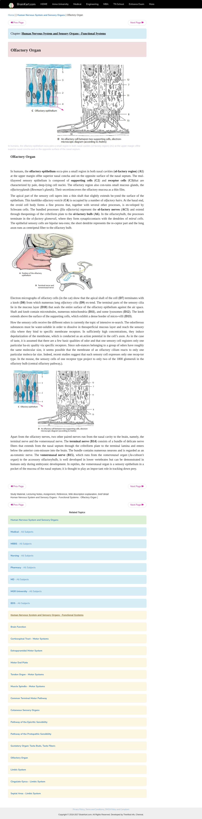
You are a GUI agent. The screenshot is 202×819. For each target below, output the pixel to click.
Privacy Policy (78, 809)
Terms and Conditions (94, 809)
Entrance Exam (136, 4)
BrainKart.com (26, 4)
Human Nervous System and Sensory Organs (41, 15)
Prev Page (17, 22)
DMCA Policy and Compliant (117, 809)
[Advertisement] (172, 62)
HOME (43, 4)
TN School (118, 4)
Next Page (137, 22)
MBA (106, 4)
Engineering (92, 4)
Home (11, 15)
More (151, 4)
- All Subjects (22, 531)
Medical (77, 4)
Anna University (60, 4)
